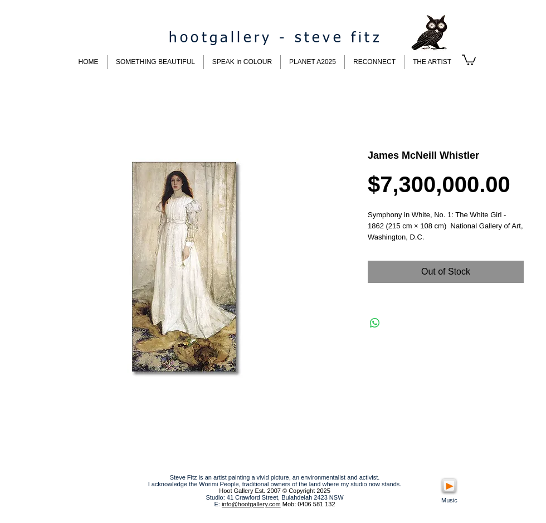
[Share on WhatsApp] (375, 323)
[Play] (449, 485)
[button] (469, 59)
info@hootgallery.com (251, 504)
